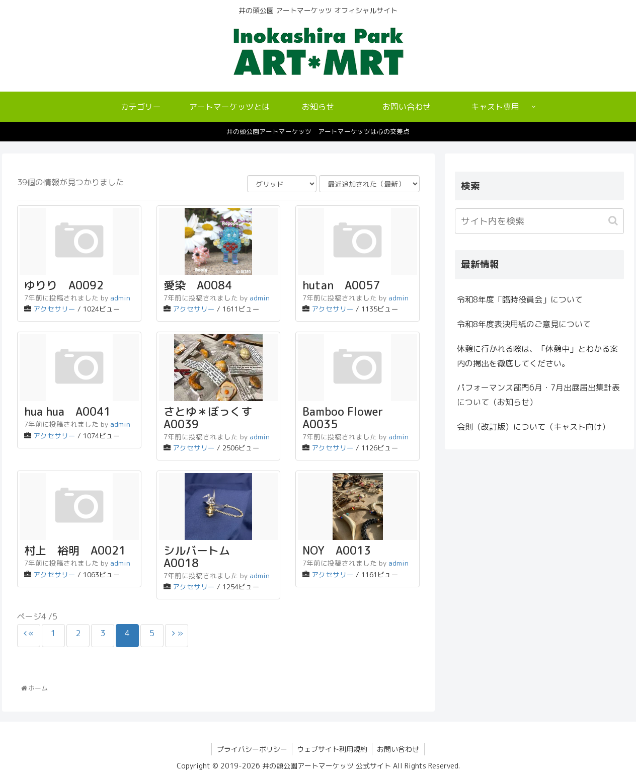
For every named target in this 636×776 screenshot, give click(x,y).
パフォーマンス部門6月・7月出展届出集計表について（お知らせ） (538, 395)
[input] (539, 221)
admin (120, 297)
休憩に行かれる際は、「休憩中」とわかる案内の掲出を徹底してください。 (537, 356)
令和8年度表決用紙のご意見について (524, 324)
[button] (614, 220)
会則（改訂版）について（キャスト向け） (533, 426)
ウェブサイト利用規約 (332, 749)
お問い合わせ (399, 749)
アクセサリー (54, 309)
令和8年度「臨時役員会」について (520, 299)
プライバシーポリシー (251, 749)
